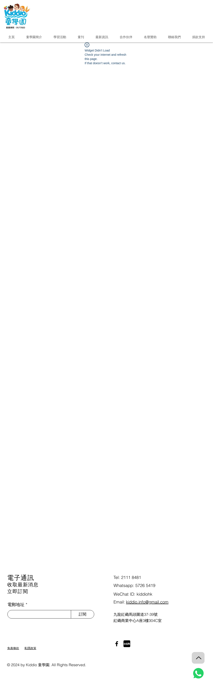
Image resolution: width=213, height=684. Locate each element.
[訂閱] (82, 614)
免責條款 (13, 648)
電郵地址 (15, 604)
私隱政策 (30, 648)
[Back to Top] (198, 658)
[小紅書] (126, 643)
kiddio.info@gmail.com (147, 602)
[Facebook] (116, 643)
